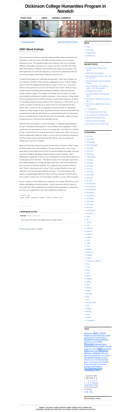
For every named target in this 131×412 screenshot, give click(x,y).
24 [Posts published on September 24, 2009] (93, 387)
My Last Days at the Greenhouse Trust (98, 124)
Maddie (89, 282)
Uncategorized (91, 320)
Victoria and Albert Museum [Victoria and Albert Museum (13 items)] (93, 366)
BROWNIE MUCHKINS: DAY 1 (96, 118)
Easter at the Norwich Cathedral (96, 121)
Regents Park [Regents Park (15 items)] (93, 351)
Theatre (89, 317)
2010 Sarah (90, 204)
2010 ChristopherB (92, 145)
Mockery (49, 197)
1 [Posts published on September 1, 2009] (88, 380)
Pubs (88, 305)
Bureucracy (90, 252)
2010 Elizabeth (91, 157)
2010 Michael (90, 195)
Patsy (88, 297)
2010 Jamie (90, 166)
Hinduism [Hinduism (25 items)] (88, 339)
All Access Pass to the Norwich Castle (98, 115)
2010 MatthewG (91, 186)
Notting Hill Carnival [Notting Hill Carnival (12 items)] (90, 349)
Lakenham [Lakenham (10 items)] (94, 341)
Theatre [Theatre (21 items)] (97, 357)
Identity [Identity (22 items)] (105, 339)
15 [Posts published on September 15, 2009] (89, 385)
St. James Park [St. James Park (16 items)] (94, 355)
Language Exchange (86, 409)
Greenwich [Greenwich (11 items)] (98, 337)
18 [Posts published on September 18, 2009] (95, 385)
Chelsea (89, 258)
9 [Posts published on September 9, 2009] (90, 383)
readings (89, 308)
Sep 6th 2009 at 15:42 (33, 215)
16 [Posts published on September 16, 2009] (91, 385)
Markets (89, 288)
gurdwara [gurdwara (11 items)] (103, 337)
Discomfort (34, 197)
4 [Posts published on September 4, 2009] (94, 380)
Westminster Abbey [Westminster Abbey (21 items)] (92, 370)
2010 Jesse (90, 169)
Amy (28, 195)
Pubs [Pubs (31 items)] (86, 350)
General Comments (61, 18)
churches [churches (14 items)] (108, 335)
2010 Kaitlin (90, 175)
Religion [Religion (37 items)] (103, 350)
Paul (88, 300)
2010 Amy (90, 136)
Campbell (89, 255)
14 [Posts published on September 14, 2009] (87, 385)
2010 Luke (90, 178)
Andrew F (89, 231)
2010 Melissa (90, 192)
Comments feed (91, 53)
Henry (88, 270)
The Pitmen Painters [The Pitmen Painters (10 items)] (94, 362)
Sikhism (55, 197)
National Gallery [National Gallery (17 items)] (101, 344)
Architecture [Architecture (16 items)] (88, 333)
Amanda (89, 222)
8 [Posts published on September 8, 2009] (88, 383)
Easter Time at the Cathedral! (95, 73)
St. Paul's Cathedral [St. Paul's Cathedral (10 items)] (105, 355)
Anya (88, 240)
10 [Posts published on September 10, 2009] (93, 383)
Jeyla (88, 273)
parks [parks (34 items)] (100, 348)
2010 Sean (90, 207)
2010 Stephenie (91, 210)
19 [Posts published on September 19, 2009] (97, 385)
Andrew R (90, 234)
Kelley (88, 276)
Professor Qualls (91, 302)
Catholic (27, 197)
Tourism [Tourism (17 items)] (105, 362)
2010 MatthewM (91, 189)
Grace (88, 267)
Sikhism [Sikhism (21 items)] (96, 353)
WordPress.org (91, 56)
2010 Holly (90, 163)
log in (28, 229)
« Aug (86, 392)
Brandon (89, 249)
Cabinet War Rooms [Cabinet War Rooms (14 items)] (98, 335)
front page (26, 18)
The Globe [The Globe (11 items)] (98, 359)
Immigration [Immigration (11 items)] (87, 341)
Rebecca (89, 311)
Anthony (89, 237)
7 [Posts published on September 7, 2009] (86, 383)
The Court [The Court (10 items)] (92, 359)
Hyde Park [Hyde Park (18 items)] (97, 340)
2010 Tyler (90, 213)
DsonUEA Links (94, 398)
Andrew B (90, 228)
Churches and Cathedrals (94, 261)
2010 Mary (90, 181)
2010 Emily (90, 160)
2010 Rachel (90, 201)
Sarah (88, 314)
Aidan (88, 216)
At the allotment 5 (92, 109)
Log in (88, 47)
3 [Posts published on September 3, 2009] (92, 380)
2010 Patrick (90, 198)
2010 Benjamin (91, 142)
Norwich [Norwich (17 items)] (108, 346)
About (44, 18)
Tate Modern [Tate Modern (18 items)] (89, 357)
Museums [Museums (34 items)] (89, 343)
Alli (88, 219)
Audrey (89, 243)
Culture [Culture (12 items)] (86, 337)
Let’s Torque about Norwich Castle (97, 112)
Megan (88, 291)
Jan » (91, 392)
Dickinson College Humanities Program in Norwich (65, 9)
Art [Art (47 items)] (95, 332)
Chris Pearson (60, 407)
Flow (88, 264)
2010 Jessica (90, 172)
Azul (88, 246)
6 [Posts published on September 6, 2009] (84, 383)
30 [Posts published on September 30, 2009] (91, 389)
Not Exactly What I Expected (67, 42)
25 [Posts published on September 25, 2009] (95, 387)
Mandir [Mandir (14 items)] (99, 342)
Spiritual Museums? (28, 42)
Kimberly (89, 279)
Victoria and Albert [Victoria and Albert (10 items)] (101, 364)
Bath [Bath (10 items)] (99, 333)
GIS (64, 409)
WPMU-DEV (88, 407)
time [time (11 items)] (100, 362)
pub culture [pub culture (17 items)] (107, 349)
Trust (60, 197)
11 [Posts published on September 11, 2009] (95, 383)
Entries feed (90, 50)
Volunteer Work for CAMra (94, 91)
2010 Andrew (90, 139)
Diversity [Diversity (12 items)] (91, 337)
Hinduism (42, 197)
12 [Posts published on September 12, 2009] (97, 383)
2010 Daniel (90, 148)
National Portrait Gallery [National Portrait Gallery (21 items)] (94, 346)
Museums (89, 294)
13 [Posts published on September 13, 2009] (85, 385)
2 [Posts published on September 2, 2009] (90, 380)
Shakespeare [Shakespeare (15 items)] (88, 353)
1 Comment (34, 52)
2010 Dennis (90, 154)
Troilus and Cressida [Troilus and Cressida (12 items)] (90, 364)
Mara (88, 285)
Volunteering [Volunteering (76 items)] (93, 368)
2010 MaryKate (91, 183)
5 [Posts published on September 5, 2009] (96, 380)
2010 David (90, 151)
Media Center (71, 409)
